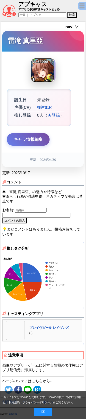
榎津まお (44, 108)
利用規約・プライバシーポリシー (29, 402)
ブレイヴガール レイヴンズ (49, 327)
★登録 (53, 115)
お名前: (8, 210)
